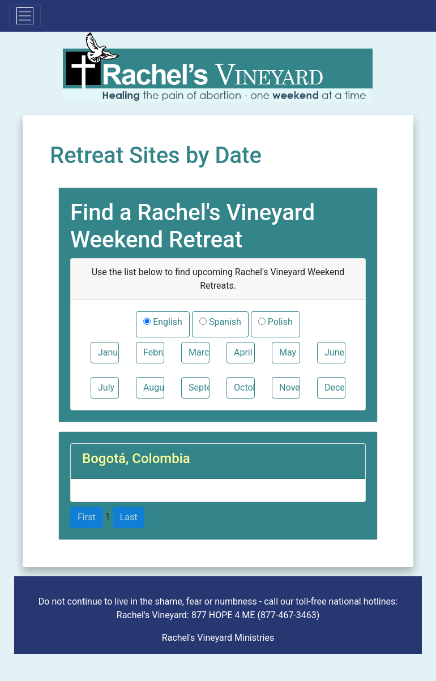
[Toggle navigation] (25, 16)
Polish (279, 321)
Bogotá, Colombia (136, 458)
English (166, 321)
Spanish (224, 321)
